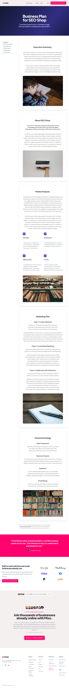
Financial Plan (7, 52)
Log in (48, 3)
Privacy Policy (62, 675)
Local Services (62, 665)
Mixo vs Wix (51, 659)
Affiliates (40, 664)
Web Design (31, 662)
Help (40, 662)
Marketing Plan (7, 50)
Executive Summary (8, 44)
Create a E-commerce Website (58, 3)
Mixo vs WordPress (53, 665)
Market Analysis (7, 48)
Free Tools (41, 671)
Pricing (40, 659)
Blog (40, 668)
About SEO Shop (7, 46)
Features (30, 656)
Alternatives (51, 656)
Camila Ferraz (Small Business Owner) (34, 632)
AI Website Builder (32, 659)
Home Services (62, 659)
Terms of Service (62, 672)
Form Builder (31, 664)
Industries (41, 666)
